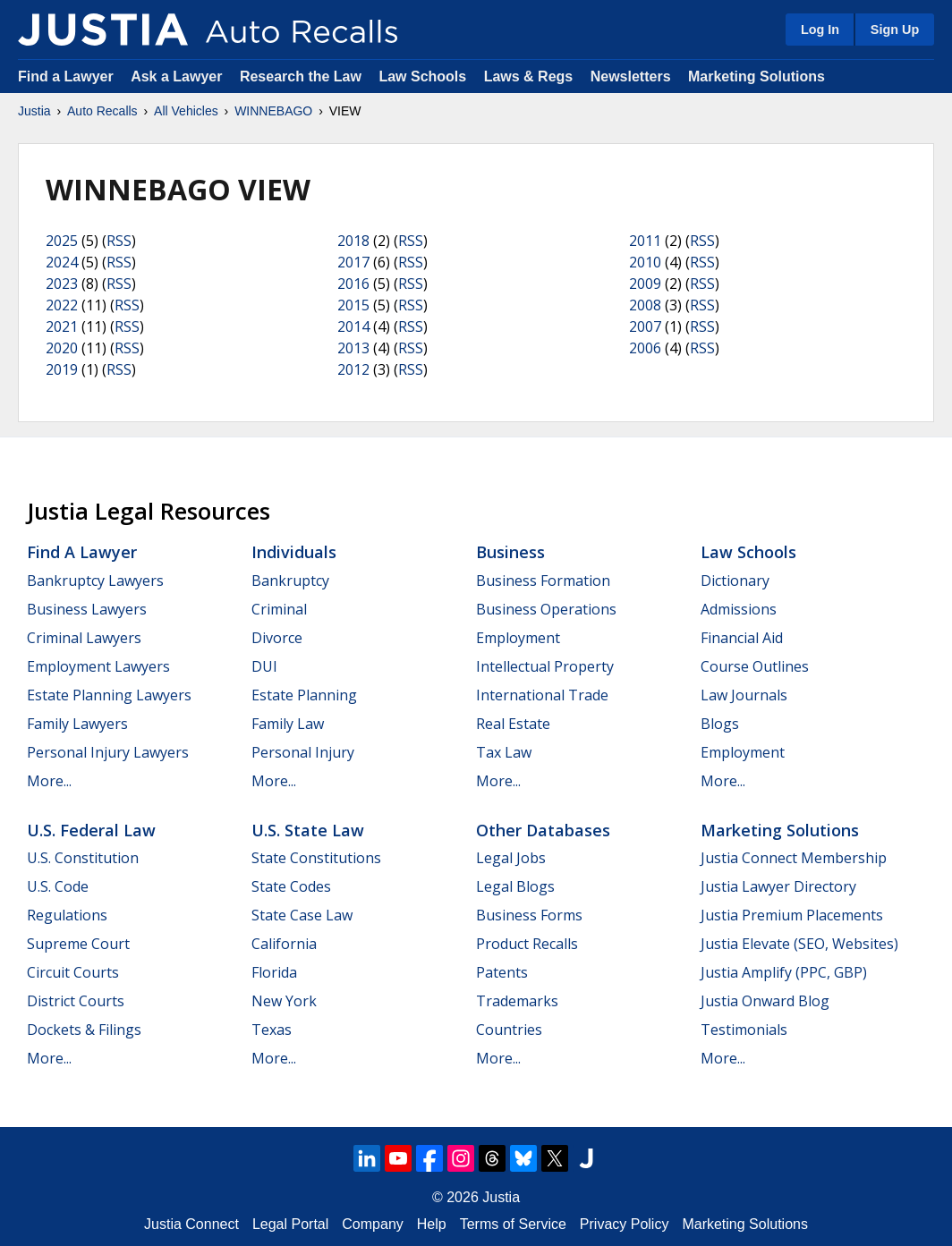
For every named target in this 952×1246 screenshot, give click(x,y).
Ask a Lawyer (178, 76)
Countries (509, 1029)
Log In (820, 29)
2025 (62, 240)
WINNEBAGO (273, 111)
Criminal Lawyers (84, 638)
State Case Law (302, 915)
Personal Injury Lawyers (108, 752)
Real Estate (513, 723)
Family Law (287, 723)
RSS (119, 240)
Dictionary (735, 580)
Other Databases (543, 830)
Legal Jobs (511, 858)
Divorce (276, 638)
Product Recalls (527, 944)
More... (49, 781)
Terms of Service (513, 1224)
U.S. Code (58, 886)
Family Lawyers (77, 723)
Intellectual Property (545, 666)
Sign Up (895, 29)
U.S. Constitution (83, 858)
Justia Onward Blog (765, 1001)
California (284, 944)
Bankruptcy (290, 580)
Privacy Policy (624, 1224)
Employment (518, 638)
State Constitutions (316, 858)
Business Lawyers (87, 609)
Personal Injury (302, 752)
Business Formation (543, 580)
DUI (264, 666)
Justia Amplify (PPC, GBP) (784, 972)
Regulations (67, 915)
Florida (274, 972)
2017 (353, 262)
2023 (62, 283)
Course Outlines (755, 666)
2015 (353, 305)
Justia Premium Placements (792, 915)
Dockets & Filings (84, 1029)
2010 (645, 262)
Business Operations (546, 609)
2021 (62, 326)
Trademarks (517, 1001)
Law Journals (744, 695)
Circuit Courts (73, 972)
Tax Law (503, 752)
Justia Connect (191, 1224)
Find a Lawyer (66, 76)
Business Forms (529, 915)
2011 (645, 240)
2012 (353, 369)
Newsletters (631, 76)
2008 (645, 305)
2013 (353, 348)
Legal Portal (290, 1224)
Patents (502, 972)
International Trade (542, 695)
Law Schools (422, 76)
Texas (271, 1029)
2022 (62, 305)
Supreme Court (78, 944)
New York (284, 1001)
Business (510, 552)
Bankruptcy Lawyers (95, 580)
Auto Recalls (102, 111)
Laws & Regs (529, 76)
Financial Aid (742, 638)
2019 (62, 369)
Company (372, 1224)
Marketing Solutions (756, 76)
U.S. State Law (307, 830)
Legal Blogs (515, 886)
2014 (353, 326)
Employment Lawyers (98, 666)
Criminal (279, 609)
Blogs (720, 723)
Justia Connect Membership (794, 858)
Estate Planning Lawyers (109, 695)
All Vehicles (186, 111)
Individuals (293, 552)
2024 (62, 262)
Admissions (739, 609)
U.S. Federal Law (91, 830)
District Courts (75, 1001)
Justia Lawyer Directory (778, 886)
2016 (353, 283)
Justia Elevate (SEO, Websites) (799, 944)
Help (431, 1224)
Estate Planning (304, 695)
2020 (62, 348)
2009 (645, 283)
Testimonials (744, 1029)
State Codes (291, 886)
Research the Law (300, 76)
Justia (34, 111)
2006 (645, 348)
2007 (645, 326)
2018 (353, 240)
